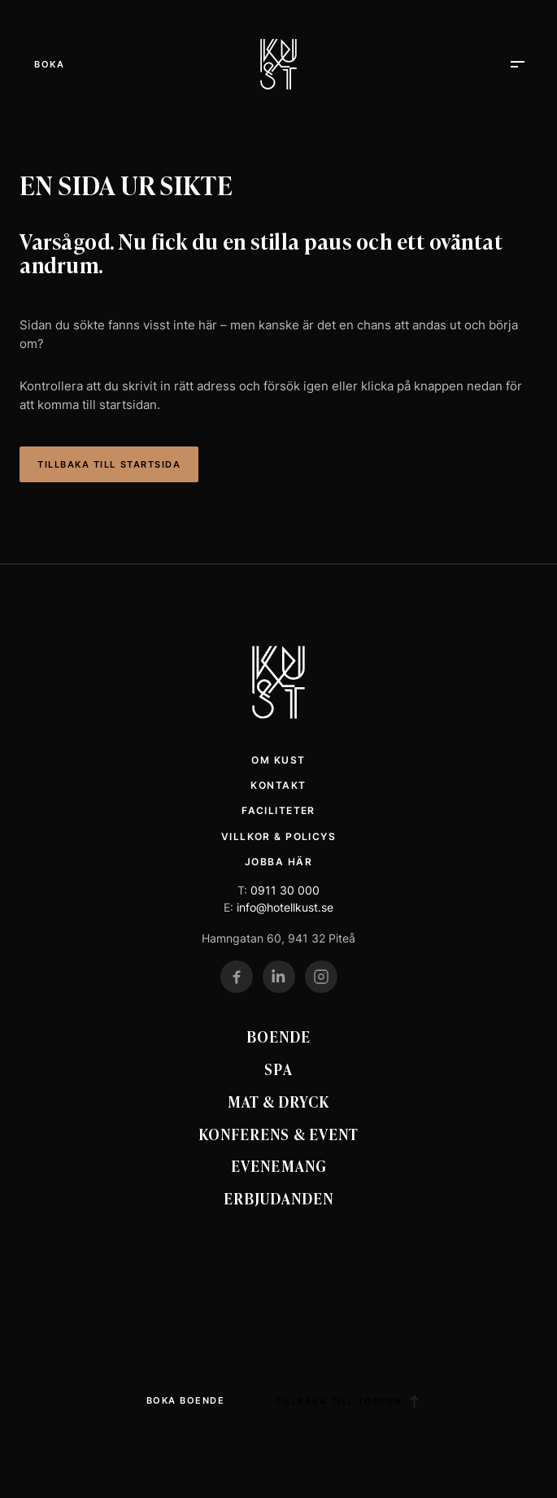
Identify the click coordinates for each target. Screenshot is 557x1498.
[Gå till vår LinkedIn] (279, 976)
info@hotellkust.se (285, 907)
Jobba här (278, 861)
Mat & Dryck (279, 1101)
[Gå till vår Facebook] (236, 976)
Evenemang (278, 1165)
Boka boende (185, 1400)
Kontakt (278, 785)
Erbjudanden (278, 1197)
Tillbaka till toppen (347, 1402)
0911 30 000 (285, 890)
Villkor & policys (278, 836)
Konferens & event (278, 1133)
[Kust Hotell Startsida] (278, 682)
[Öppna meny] (49, 64)
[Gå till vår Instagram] (321, 976)
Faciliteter (278, 810)
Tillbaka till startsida (109, 464)
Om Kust (278, 760)
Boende (278, 1036)
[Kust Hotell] (278, 64)
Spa (278, 1068)
